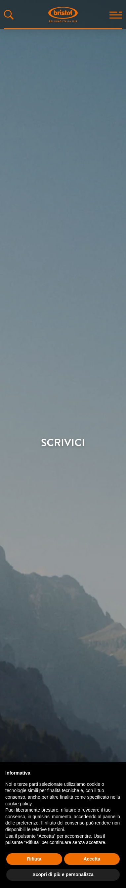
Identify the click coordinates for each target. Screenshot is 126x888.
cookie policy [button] (18, 803)
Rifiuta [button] (34, 859)
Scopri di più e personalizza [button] (62, 874)
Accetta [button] (91, 859)
